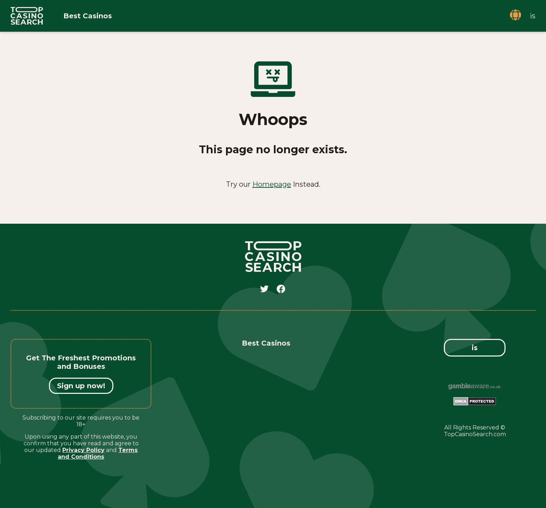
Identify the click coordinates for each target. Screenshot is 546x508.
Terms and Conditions (98, 453)
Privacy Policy (83, 450)
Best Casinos (87, 16)
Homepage (271, 184)
